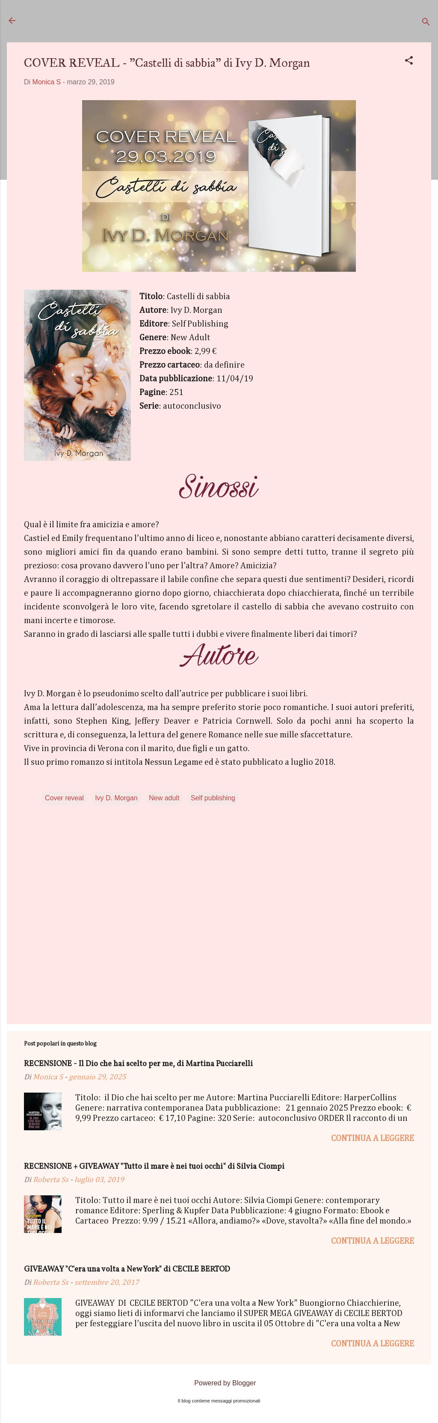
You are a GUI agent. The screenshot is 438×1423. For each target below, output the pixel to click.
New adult (164, 798)
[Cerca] (426, 23)
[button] (409, 61)
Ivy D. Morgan (116, 798)
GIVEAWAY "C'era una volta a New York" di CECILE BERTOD (127, 1269)
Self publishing (213, 798)
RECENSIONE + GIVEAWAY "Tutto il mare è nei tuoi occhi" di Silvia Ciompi (154, 1167)
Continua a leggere (372, 1138)
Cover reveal (64, 798)
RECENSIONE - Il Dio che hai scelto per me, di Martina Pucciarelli (138, 1064)
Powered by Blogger (219, 1383)
